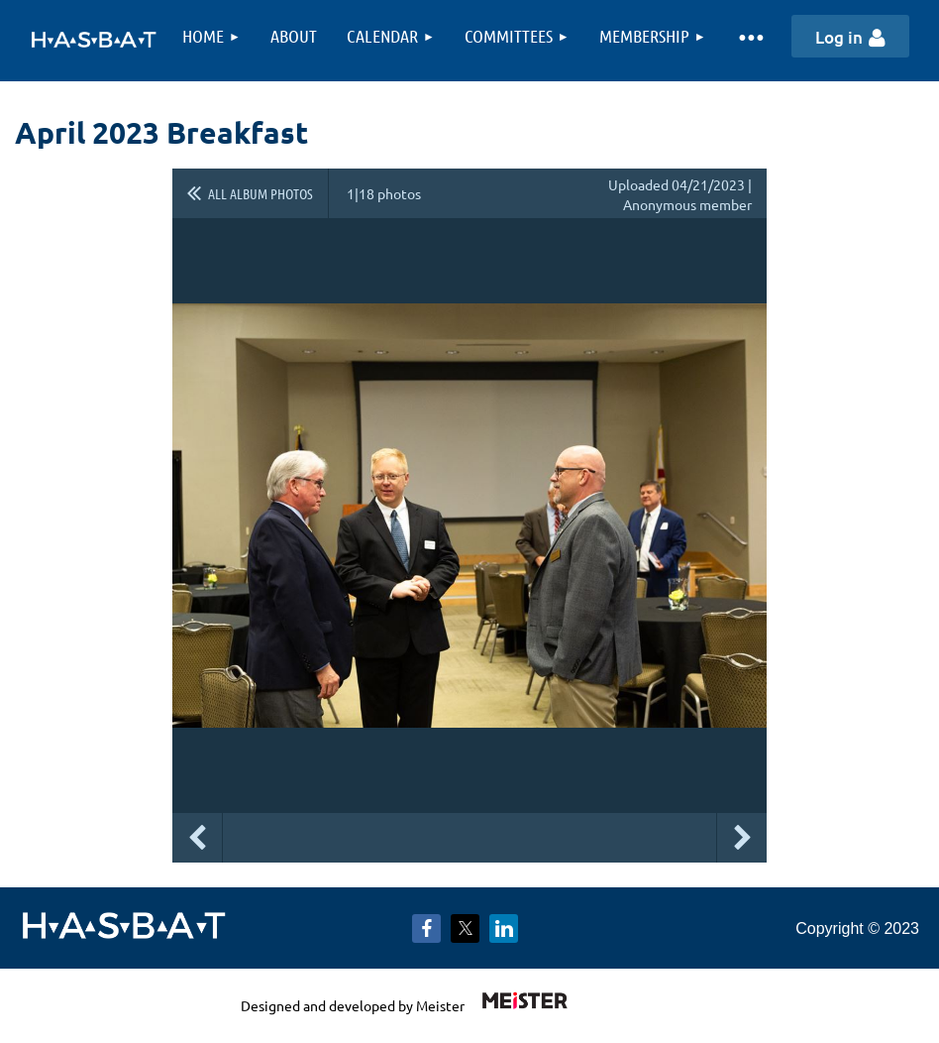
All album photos (260, 193)
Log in (839, 37)
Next (742, 838)
